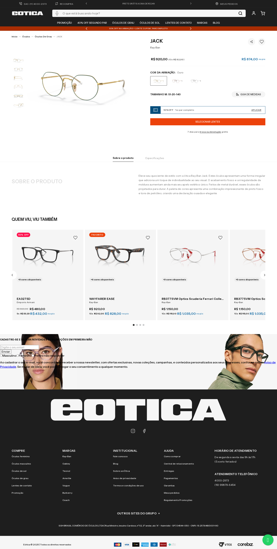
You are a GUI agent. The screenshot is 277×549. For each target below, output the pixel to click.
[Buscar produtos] (240, 13)
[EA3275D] (48, 273)
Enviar (5, 351)
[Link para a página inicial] (14, 36)
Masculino (8, 355)
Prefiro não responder (48, 355)
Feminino (24, 355)
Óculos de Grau (43, 36)
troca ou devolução (210, 131)
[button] (86, 3)
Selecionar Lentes (207, 121)
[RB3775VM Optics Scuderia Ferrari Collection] (193, 273)
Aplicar (256, 110)
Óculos (26, 36)
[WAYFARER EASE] (120, 273)
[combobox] (149, 13)
